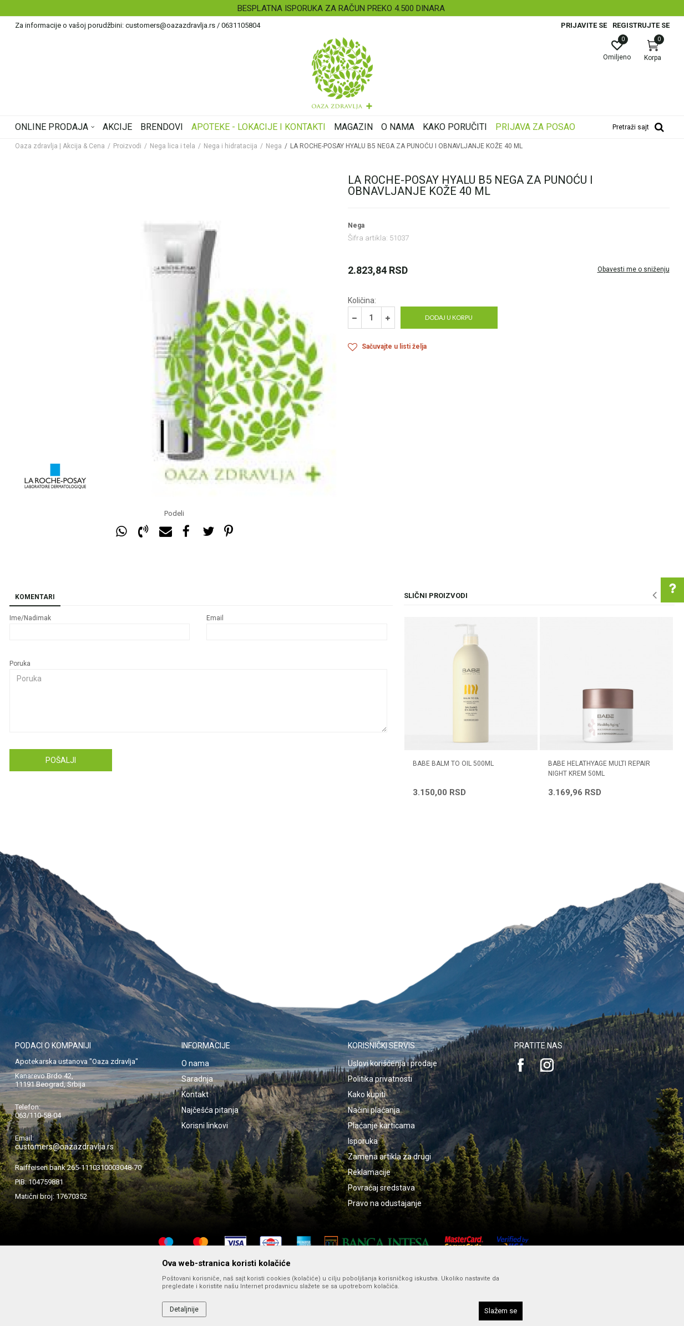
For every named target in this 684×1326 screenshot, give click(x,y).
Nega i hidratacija (230, 146)
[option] (342, 8)
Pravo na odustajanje (385, 1203)
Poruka (20, 663)
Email (215, 618)
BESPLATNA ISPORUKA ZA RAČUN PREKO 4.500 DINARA (341, 8)
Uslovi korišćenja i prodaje (392, 1063)
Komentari (35, 597)
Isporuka (363, 1141)
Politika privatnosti (380, 1078)
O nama (195, 1063)
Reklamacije (369, 1172)
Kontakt (195, 1094)
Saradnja (197, 1078)
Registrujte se (641, 25)
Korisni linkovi (204, 1125)
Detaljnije (184, 1309)
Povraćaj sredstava (381, 1187)
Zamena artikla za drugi (389, 1156)
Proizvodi (127, 146)
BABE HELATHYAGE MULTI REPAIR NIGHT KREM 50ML (599, 768)
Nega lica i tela (172, 146)
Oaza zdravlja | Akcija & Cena (60, 146)
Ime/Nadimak (30, 618)
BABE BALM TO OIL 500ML (453, 763)
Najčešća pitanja (210, 1110)
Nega (274, 146)
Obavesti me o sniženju (633, 269)
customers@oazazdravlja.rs (64, 1146)
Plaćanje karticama (381, 1125)
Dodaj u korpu (449, 317)
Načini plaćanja (374, 1110)
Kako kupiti (367, 1094)
